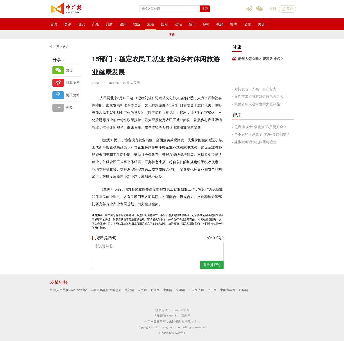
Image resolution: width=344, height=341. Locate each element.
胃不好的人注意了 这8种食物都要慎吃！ (261, 135)
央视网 (129, 290)
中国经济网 (196, 290)
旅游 (66, 46)
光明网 (180, 290)
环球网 (243, 290)
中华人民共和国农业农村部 (68, 290)
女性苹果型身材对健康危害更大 (258, 96)
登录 (287, 9)
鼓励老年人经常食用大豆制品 (257, 104)
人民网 (142, 290)
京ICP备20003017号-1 (172, 332)
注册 (272, 9)
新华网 (154, 290)
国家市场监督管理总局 (106, 290)
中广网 (54, 46)
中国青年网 (227, 290)
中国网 (167, 290)
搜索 (205, 9)
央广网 (212, 290)
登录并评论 (212, 265)
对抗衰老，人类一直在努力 (255, 89)
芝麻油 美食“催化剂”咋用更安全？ (260, 127)
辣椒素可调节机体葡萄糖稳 (255, 142)
